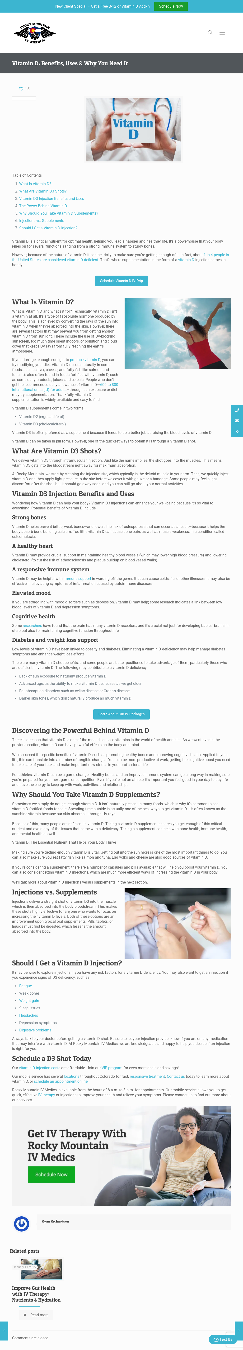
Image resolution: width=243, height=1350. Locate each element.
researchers (32, 625)
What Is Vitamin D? (35, 184)
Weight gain (29, 1000)
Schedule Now (171, 6)
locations (71, 1076)
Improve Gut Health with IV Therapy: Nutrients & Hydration (36, 1294)
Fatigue (25, 986)
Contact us (176, 1076)
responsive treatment (147, 1076)
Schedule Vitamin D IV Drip (121, 281)
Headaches (28, 1015)
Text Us (223, 1339)
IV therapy (46, 1095)
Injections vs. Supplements (41, 220)
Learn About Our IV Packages (121, 714)
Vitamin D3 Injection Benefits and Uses (51, 198)
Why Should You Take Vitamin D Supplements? (58, 213)
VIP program (112, 1068)
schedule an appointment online (61, 1081)
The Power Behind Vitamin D (43, 206)
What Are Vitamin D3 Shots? (43, 191)
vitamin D (186, 260)
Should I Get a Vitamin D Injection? (48, 228)
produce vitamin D (85, 359)
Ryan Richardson (55, 1221)
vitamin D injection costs (39, 1068)
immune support (77, 578)
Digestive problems (35, 1030)
